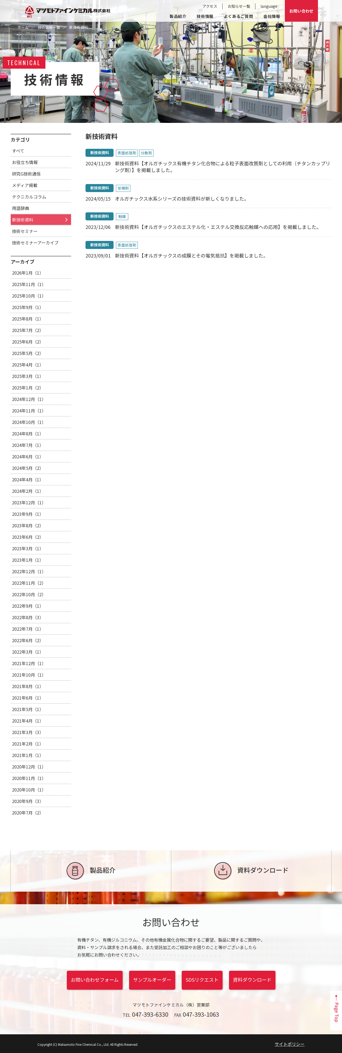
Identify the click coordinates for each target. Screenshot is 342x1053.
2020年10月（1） (29, 789)
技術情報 (205, 16)
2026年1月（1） (28, 273)
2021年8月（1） (28, 686)
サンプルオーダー (152, 979)
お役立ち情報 (25, 162)
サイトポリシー (290, 1044)
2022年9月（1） (28, 606)
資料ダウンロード (251, 871)
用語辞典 (20, 208)
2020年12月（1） (29, 766)
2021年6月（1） (28, 698)
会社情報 (271, 16)
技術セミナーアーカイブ (35, 242)
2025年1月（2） (28, 387)
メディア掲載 (24, 185)
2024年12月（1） (29, 399)
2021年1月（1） (28, 755)
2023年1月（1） (28, 560)
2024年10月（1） (29, 422)
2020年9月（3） (28, 801)
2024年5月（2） (28, 468)
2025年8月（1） (28, 318)
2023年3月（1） (28, 548)
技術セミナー (25, 231)
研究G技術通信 (26, 173)
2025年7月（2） (28, 330)
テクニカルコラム (29, 196)
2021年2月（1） (28, 743)
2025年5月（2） (28, 353)
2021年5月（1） (28, 709)
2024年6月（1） (28, 456)
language (269, 6)
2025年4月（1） (28, 364)
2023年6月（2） (28, 537)
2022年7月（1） (28, 629)
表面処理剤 (127, 152)
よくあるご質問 (238, 16)
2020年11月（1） (29, 778)
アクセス (210, 6)
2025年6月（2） (28, 341)
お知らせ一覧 (239, 6)
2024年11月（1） (29, 410)
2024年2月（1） (28, 491)
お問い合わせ (301, 11)
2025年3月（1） (28, 376)
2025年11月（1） (29, 284)
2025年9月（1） (28, 307)
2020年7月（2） (28, 812)
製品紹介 (178, 16)
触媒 (122, 216)
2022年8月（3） (28, 617)
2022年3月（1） (28, 652)
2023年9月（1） (28, 514)
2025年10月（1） (29, 295)
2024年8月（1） (28, 433)
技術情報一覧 (49, 27)
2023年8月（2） (28, 525)
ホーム (23, 27)
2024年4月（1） (28, 479)
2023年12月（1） (29, 502)
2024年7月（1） (28, 445)
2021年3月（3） (28, 732)
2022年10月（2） (29, 594)
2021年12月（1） (29, 663)
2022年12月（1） (29, 571)
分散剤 (146, 152)
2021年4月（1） (28, 720)
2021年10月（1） (29, 675)
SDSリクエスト (202, 979)
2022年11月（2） (29, 583)
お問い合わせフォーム (95, 979)
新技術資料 (22, 219)
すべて (18, 150)
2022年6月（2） (28, 640)
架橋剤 (123, 188)
